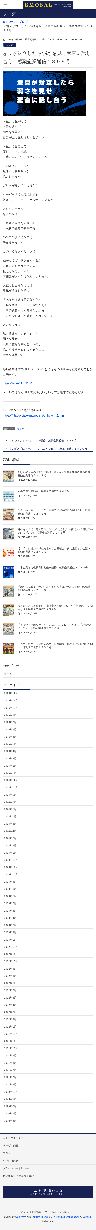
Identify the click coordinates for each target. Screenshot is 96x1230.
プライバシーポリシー (16, 1168)
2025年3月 (10, 758)
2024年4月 (10, 830)
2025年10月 (11, 707)
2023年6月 (10, 903)
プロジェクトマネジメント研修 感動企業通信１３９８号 (43, 440)
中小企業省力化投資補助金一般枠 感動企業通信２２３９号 (53, 567)
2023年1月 (10, 939)
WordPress (20, 1217)
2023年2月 (10, 932)
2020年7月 (10, 1113)
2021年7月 (10, 1070)
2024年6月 (10, 816)
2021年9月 (10, 1055)
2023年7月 (10, 896)
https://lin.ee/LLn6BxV (17, 383)
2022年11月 (11, 954)
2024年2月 (10, 845)
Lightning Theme (39, 1217)
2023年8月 (10, 888)
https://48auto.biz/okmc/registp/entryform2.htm (33, 415)
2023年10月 (11, 874)
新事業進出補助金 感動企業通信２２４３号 (43, 491)
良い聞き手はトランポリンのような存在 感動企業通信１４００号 (48, 448)
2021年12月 (11, 1033)
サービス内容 (10, 1145)
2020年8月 (10, 1106)
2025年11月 (11, 700)
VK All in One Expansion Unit (65, 1217)
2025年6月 (10, 736)
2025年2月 (10, 765)
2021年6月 (10, 1077)
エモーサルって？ (13, 1137)
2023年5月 (10, 910)
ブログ (9, 44)
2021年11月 (11, 1041)
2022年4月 (10, 1004)
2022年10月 (11, 961)
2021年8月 (10, 1062)
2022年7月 (10, 983)
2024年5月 (10, 823)
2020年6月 (10, 1120)
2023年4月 (10, 917)
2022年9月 (10, 968)
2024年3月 (10, 838)
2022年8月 (10, 975)
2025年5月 (10, 744)
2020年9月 (10, 1099)
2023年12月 (11, 859)
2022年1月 (10, 1026)
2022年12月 (11, 946)
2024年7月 (10, 809)
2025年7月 (10, 729)
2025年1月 (10, 773)
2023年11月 (11, 867)
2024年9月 (10, 794)
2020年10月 (11, 1091)
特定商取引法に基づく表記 (18, 1175)
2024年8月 (10, 801)
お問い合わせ (10, 1160)
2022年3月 (10, 1012)
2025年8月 (10, 722)
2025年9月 (10, 715)
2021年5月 (10, 1084)
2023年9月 (10, 881)
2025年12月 (11, 693)
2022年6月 (10, 990)
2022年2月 (10, 1019)
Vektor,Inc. (88, 1217)
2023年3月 (10, 925)
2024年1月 (10, 852)
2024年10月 (11, 787)
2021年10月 (11, 1048)
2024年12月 (11, 780)
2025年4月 (10, 751)
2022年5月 (10, 997)
